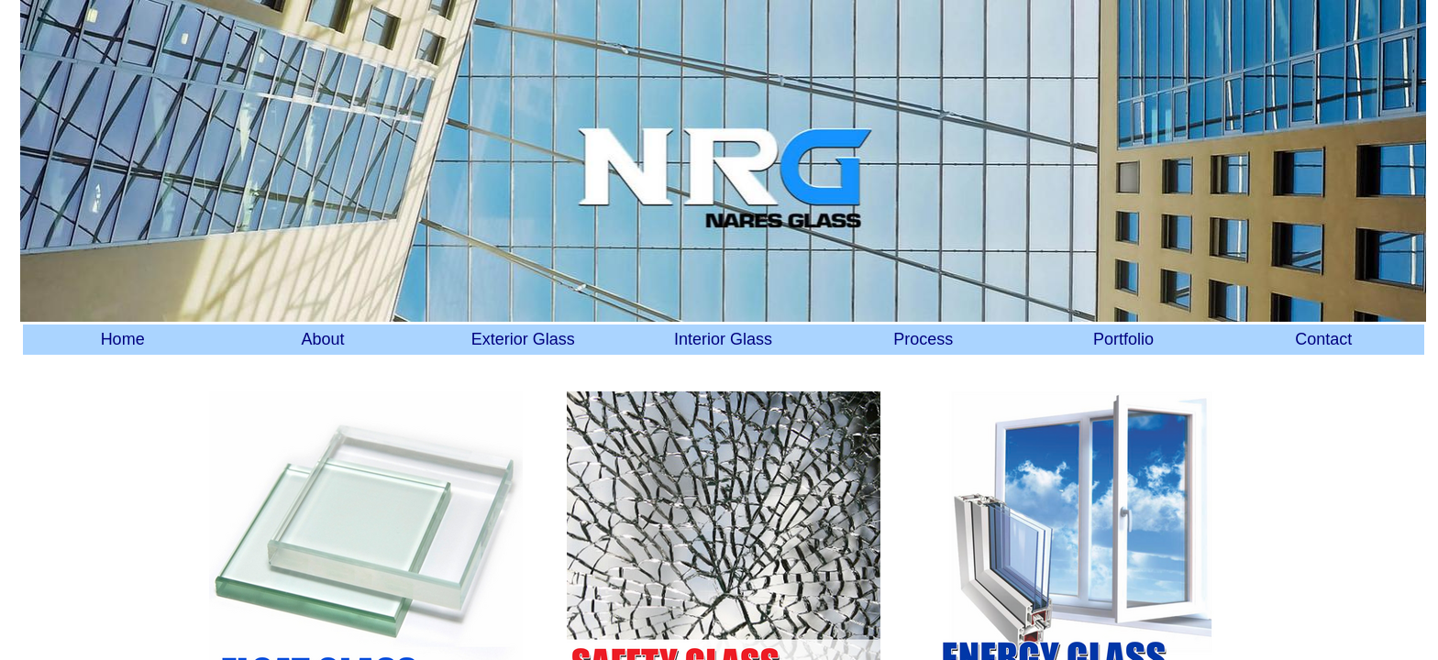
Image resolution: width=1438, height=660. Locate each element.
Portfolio (1123, 339)
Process (923, 339)
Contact (1323, 339)
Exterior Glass (523, 339)
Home (123, 339)
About (322, 339)
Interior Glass (723, 339)
